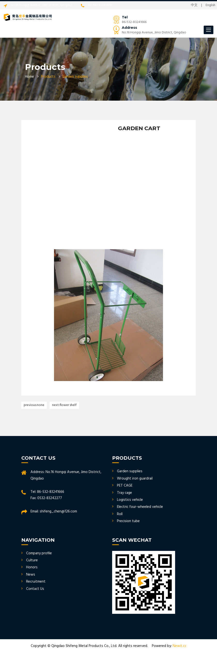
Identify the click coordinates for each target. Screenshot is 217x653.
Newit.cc (179, 646)
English (210, 5)
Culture (32, 560)
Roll (120, 514)
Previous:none (34, 405)
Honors (32, 567)
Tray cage (124, 493)
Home (29, 77)
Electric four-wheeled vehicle (140, 507)
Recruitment (36, 582)
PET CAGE (124, 485)
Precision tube (128, 521)
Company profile (39, 553)
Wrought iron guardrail (135, 478)
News (30, 575)
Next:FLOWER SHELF (64, 405)
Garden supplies (129, 471)
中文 (194, 5)
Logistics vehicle (130, 500)
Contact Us (35, 589)
